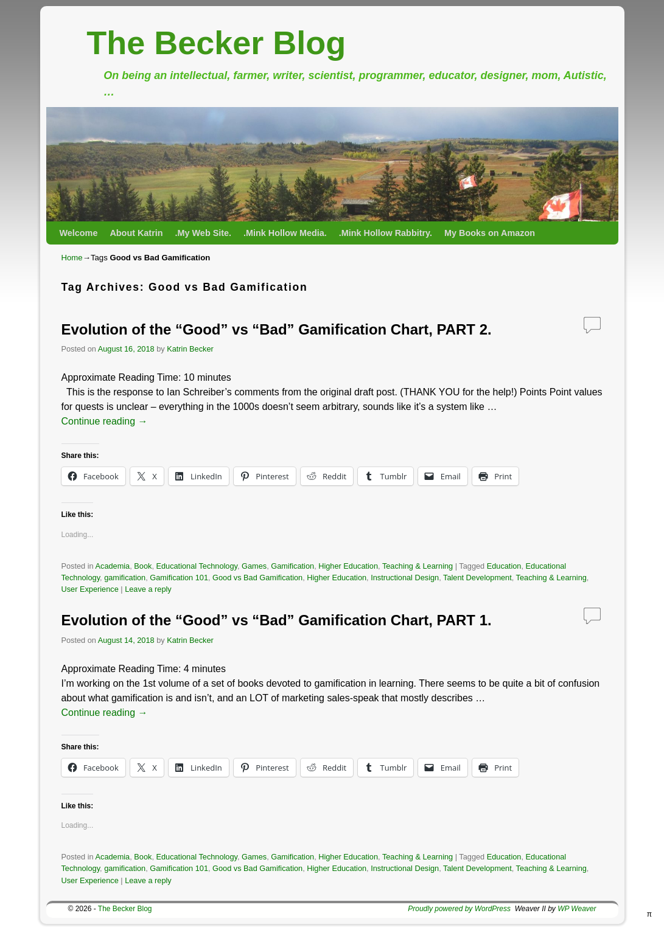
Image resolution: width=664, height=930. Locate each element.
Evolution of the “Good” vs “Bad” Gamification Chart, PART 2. (276, 329)
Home (72, 257)
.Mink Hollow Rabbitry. (385, 233)
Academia (113, 566)
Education (504, 566)
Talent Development (477, 577)
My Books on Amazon (489, 233)
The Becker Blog (216, 42)
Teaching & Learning (417, 566)
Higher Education (348, 566)
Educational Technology (196, 566)
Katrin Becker (190, 348)
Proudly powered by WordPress (459, 908)
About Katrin (136, 233)
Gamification (292, 566)
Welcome (79, 233)
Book (143, 566)
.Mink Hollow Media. (285, 233)
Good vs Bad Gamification (257, 577)
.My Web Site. (203, 233)
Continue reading (104, 421)
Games (254, 566)
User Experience (90, 589)
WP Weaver (576, 908)
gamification (124, 577)
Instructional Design (405, 577)
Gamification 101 (179, 577)
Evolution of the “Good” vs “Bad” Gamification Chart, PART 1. (276, 620)
